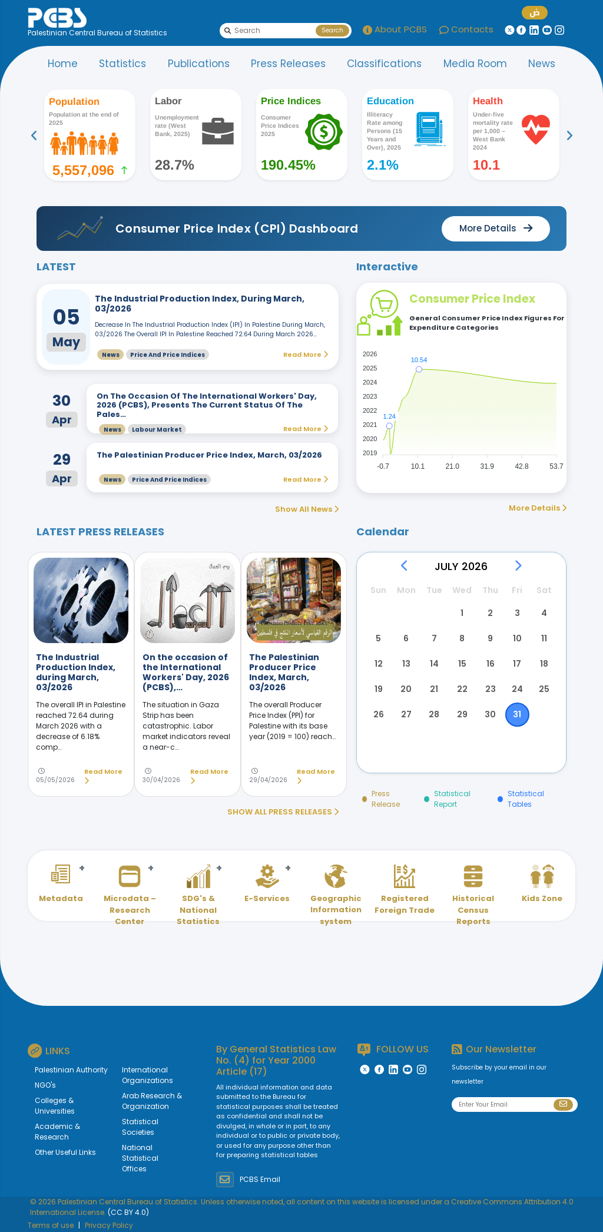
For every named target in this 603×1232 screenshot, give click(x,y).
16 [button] (490, 664)
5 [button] (378, 638)
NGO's (45, 1085)
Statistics (122, 64)
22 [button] (462, 689)
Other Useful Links (65, 1152)
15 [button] (462, 664)
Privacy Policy (109, 1225)
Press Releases (288, 64)
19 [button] (379, 689)
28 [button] (434, 714)
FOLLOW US (393, 1050)
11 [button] (544, 638)
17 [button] (517, 664)
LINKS (49, 1051)
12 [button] (379, 664)
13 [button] (406, 664)
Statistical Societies (140, 1127)
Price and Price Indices (167, 354)
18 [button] (544, 664)
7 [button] (434, 638)
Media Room (475, 64)
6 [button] (406, 638)
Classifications (384, 64)
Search (332, 30)
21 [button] (434, 689)
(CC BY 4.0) (128, 1212)
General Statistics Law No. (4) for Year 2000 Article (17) (276, 1060)
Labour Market (157, 429)
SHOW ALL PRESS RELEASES (283, 811)
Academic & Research (57, 1131)
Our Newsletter (494, 1049)
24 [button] (517, 689)
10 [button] (517, 638)
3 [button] (517, 613)
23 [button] (490, 689)
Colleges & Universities (55, 1105)
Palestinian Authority (71, 1070)
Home (63, 64)
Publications (199, 64)
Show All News (307, 509)
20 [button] (406, 689)
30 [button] (490, 714)
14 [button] (434, 664)
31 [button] (517, 714)
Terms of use (51, 1225)
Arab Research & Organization (152, 1101)
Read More (103, 776)
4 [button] (544, 613)
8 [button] (462, 638)
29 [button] (462, 714)
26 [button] (378, 714)
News (541, 64)
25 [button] (544, 689)
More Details (537, 508)
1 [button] (461, 613)
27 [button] (406, 714)
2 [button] (490, 613)
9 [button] (490, 638)
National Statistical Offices (140, 1158)
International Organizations (147, 1075)
